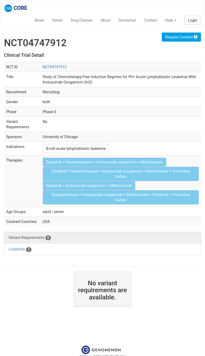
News (39, 20)
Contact (150, 20)
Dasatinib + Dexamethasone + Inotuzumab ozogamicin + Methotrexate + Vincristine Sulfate (121, 174)
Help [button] (170, 20)
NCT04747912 (55, 67)
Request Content (181, 37)
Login (192, 20)
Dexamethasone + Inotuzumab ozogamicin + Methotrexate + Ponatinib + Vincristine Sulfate (121, 197)
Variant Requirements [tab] (30, 237)
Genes (57, 20)
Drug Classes (82, 20)
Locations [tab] (20, 249)
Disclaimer (127, 20)
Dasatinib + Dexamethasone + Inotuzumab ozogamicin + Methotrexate (104, 162)
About (106, 20)
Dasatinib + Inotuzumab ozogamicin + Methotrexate (89, 185)
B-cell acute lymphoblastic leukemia (76, 148)
